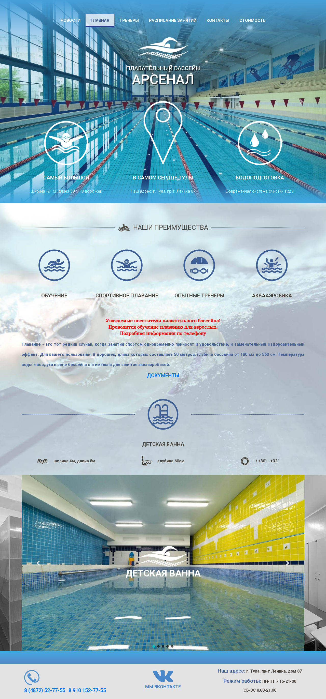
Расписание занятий (172, 20)
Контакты (218, 20)
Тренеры (129, 20)
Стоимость (252, 20)
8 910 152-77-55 (87, 690)
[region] (163, 563)
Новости (70, 20)
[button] (24, 101)
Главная (100, 20)
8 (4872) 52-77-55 (44, 690)
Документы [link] (163, 375)
